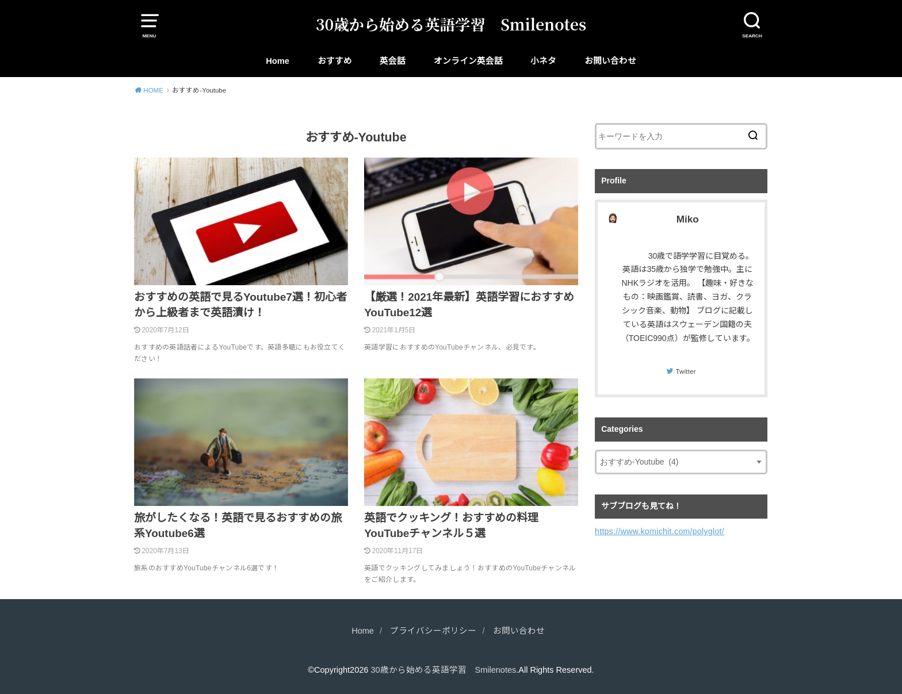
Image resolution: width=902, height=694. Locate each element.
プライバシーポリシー (433, 630)
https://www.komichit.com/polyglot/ (659, 531)
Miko (687, 219)
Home (277, 61)
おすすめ (335, 61)
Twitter (685, 371)
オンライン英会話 (468, 61)
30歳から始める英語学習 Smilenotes (451, 24)
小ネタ (543, 61)
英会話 (393, 61)
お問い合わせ (610, 61)
